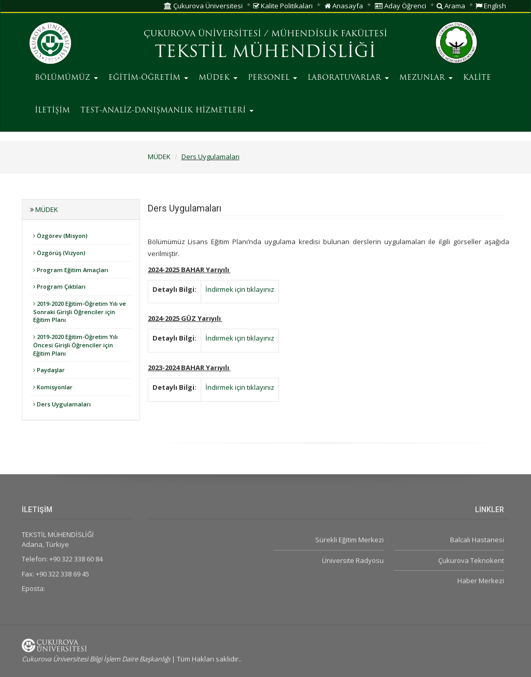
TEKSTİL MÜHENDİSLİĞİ (265, 53)
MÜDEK (218, 78)
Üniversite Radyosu (353, 560)
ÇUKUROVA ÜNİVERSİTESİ (202, 34)
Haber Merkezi (480, 580)
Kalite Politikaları (283, 5)
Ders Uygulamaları (210, 156)
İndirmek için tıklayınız (239, 289)
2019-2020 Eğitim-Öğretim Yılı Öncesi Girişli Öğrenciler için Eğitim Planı (75, 345)
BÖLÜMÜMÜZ (66, 78)
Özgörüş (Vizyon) (59, 253)
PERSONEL (272, 78)
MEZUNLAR (426, 78)
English (491, 5)
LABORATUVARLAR (348, 78)
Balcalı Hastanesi (477, 539)
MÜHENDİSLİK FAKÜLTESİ (329, 34)
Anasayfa (344, 5)
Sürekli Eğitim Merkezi (349, 539)
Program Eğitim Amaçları (70, 270)
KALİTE (477, 78)
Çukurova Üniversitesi (203, 5)
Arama (451, 5)
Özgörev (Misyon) (60, 235)
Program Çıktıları (59, 286)
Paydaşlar (49, 370)
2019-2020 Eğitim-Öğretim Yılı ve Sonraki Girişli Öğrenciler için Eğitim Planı (79, 311)
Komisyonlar (53, 387)
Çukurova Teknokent (471, 560)
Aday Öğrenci (400, 5)
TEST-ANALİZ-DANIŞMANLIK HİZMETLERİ (167, 111)
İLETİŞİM (52, 111)
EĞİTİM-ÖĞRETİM (148, 78)
